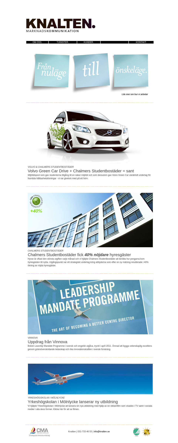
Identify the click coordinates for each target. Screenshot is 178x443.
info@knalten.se (102, 431)
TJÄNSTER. (63, 42)
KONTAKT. (141, 42)
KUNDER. (89, 42)
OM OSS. (37, 42)
